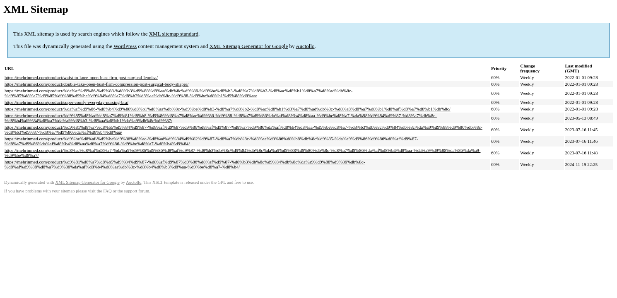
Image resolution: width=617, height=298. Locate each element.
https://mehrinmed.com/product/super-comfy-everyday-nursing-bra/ (66, 102)
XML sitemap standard (173, 34)
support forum (136, 191)
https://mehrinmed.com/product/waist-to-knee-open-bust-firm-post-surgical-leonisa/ (81, 77)
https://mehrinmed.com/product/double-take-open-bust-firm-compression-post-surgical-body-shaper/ (96, 84)
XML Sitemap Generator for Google (249, 46)
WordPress (125, 46)
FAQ (107, 191)
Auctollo (305, 46)
